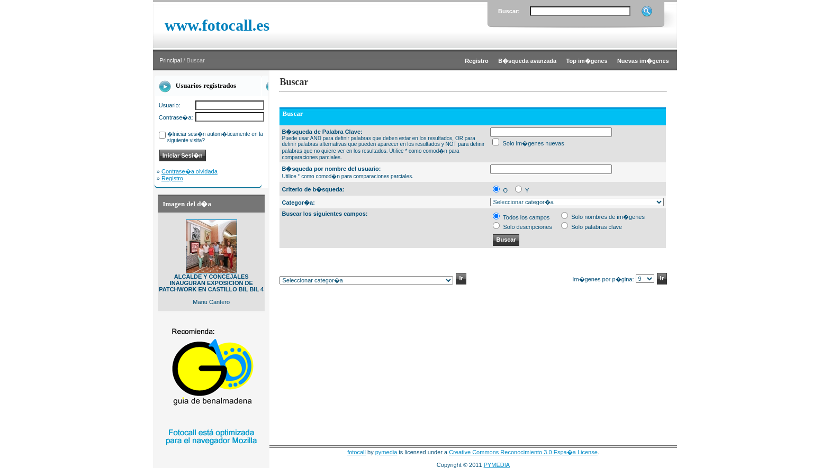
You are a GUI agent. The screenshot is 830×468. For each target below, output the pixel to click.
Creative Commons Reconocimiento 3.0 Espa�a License (523, 452)
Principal (170, 60)
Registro (172, 178)
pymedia (386, 452)
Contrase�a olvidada (189, 171)
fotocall (356, 452)
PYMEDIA (497, 465)
